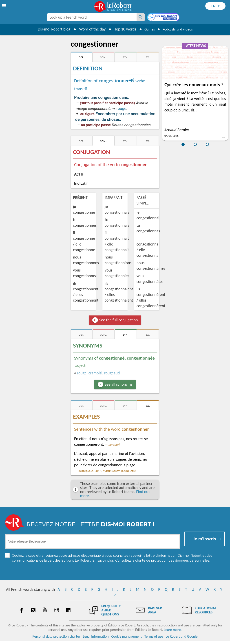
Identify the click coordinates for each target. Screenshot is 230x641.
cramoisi (95, 373)
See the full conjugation (118, 319)
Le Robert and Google (182, 636)
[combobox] (92, 17)
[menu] (4, 6)
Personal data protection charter (56, 636)
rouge (121, 108)
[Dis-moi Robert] (164, 18)
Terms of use (153, 636)
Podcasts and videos (178, 29)
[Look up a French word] (141, 17)
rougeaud (112, 373)
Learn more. (172, 630)
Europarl (114, 445)
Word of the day (89, 29)
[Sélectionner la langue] (215, 6)
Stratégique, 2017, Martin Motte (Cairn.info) (107, 471)
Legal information (96, 636)
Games (147, 29)
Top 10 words (122, 29)
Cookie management (126, 636)
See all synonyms (119, 384)
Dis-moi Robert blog (51, 29)
